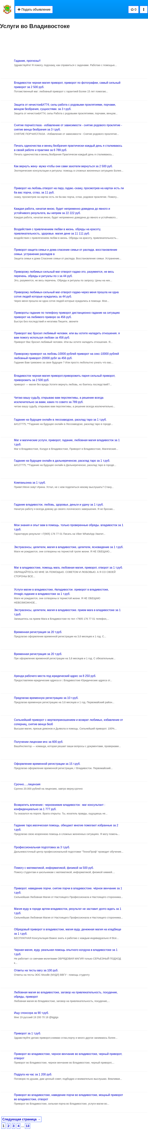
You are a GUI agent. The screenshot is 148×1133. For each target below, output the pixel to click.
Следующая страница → (21, 1119)
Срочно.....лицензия (27, 784)
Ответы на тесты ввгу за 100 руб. (36, 970)
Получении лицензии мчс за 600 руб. (38, 741)
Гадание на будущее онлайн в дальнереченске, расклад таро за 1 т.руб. (62, 460)
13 (27, 1126)
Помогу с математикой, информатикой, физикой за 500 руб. (54, 867)
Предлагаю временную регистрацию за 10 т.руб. (46, 697)
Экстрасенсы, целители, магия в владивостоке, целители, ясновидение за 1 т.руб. (68, 547)
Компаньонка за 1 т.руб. (30, 482)
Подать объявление (33, 9)
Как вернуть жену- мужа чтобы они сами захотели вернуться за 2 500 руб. (63, 166)
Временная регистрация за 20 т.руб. (38, 632)
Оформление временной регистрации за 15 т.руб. (47, 763)
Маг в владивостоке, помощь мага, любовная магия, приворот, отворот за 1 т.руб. (68, 567)
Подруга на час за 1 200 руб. (33, 1074)
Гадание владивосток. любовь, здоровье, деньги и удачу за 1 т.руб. (59, 504)
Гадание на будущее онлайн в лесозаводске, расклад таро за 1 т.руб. (60, 419)
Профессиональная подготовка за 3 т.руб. (42, 847)
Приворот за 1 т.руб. (27, 1033)
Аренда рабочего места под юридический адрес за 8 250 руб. (55, 675)
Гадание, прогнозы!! (27, 60)
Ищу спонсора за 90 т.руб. (31, 1012)
